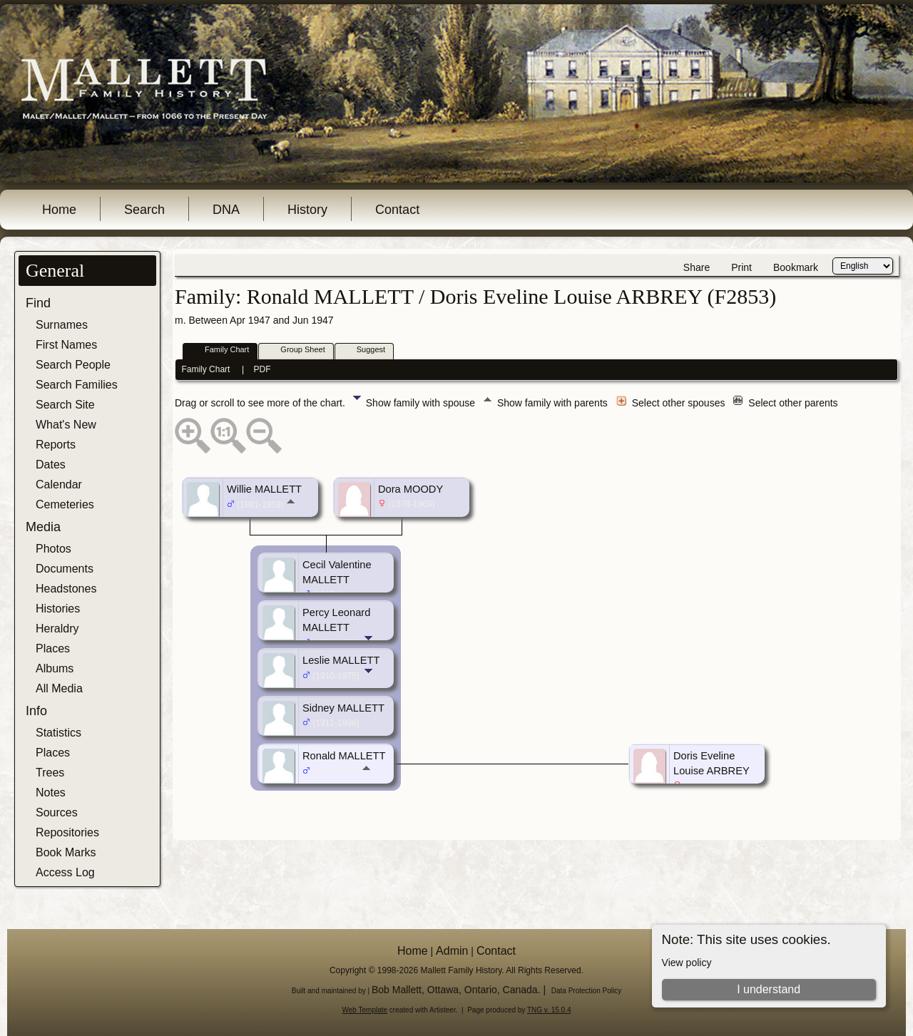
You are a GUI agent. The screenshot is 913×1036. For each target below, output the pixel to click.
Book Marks (66, 852)
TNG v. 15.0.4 (549, 1010)
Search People (73, 365)
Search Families (77, 385)
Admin (452, 951)
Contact (397, 209)
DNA (226, 209)
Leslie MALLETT (340, 660)
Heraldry (57, 628)
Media (43, 527)
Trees (50, 772)
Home (59, 209)
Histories (58, 608)
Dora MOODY (410, 489)
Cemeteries (65, 504)
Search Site (65, 405)
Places (53, 648)
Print (741, 267)
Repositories (67, 832)
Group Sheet (296, 350)
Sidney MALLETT (343, 708)
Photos (53, 549)
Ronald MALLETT (343, 755)
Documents (64, 569)
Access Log (65, 872)
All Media (59, 688)
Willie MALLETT (264, 489)
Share (696, 267)
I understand (768, 989)
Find (38, 303)
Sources (57, 812)
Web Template (365, 1010)
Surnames (62, 325)
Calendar (59, 484)
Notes (51, 792)
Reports (56, 444)
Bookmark (795, 267)
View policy (687, 962)
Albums (54, 668)
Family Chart (220, 350)
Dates (51, 464)
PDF (262, 369)
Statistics (58, 733)
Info (36, 711)
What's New (66, 425)
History (307, 209)
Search (144, 209)
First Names (66, 345)
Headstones (66, 589)
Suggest (364, 350)
